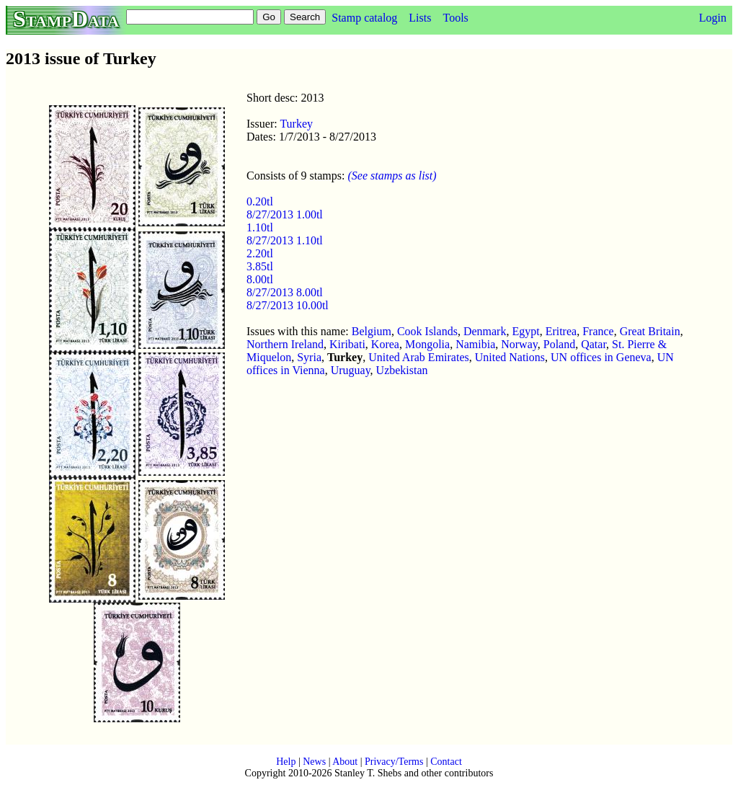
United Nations (510, 357)
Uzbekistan (402, 370)
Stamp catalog (364, 18)
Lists (420, 18)
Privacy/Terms (394, 761)
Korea (385, 344)
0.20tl (259, 201)
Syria (309, 357)
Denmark (485, 331)
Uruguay (350, 370)
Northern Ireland (285, 344)
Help (285, 761)
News (314, 761)
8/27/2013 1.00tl (284, 214)
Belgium (371, 331)
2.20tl (259, 253)
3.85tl (259, 266)
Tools (455, 18)
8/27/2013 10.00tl (287, 305)
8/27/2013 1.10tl (284, 240)
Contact (446, 761)
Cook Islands (427, 331)
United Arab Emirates (418, 357)
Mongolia (427, 344)
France (598, 331)
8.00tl (259, 279)
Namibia (475, 344)
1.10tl (259, 227)
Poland (559, 344)
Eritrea (561, 331)
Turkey (296, 123)
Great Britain (650, 331)
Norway (519, 344)
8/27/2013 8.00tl (284, 292)
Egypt (525, 331)
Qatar (593, 344)
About (344, 761)
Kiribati (347, 344)
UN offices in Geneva (601, 357)
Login (712, 18)
